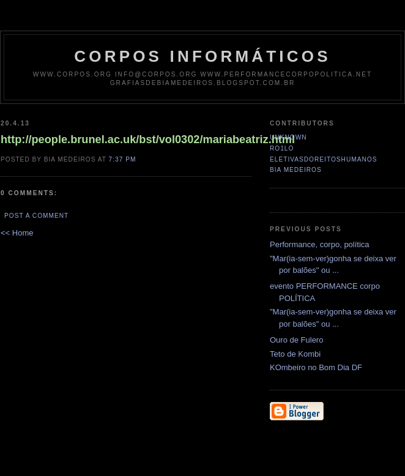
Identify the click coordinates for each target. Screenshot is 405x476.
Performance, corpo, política (320, 244)
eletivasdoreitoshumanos (323, 159)
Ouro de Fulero (296, 339)
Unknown (288, 137)
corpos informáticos (202, 56)
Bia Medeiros (296, 169)
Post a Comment (36, 215)
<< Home (17, 232)
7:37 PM (122, 159)
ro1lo (282, 148)
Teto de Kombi (295, 354)
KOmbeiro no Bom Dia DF (316, 367)
